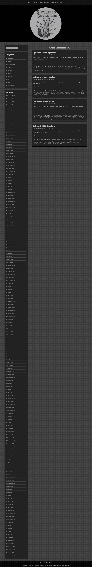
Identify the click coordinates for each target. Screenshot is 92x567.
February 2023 (11, 156)
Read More (36, 62)
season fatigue (49, 69)
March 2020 (10, 262)
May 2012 (9, 531)
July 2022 (9, 177)
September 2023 (11, 135)
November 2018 (11, 310)
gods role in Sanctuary (54, 139)
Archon (59, 66)
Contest (9, 61)
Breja (69, 66)
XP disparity (50, 143)
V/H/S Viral (74, 69)
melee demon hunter (47, 141)
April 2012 (10, 534)
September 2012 (11, 519)
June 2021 (9, 217)
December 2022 (11, 162)
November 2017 (11, 347)
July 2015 (9, 416)
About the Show (32, 2)
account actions (53, 66)
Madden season (68, 92)
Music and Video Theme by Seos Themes (59, 565)
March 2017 (10, 365)
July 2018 (9, 322)
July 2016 (9, 383)
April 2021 (10, 223)
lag (63, 92)
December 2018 (11, 307)
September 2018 (11, 316)
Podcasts (9, 76)
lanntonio (63, 67)
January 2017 (10, 368)
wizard (49, 119)
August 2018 (10, 319)
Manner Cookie (38, 117)
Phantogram (42, 93)
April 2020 (10, 259)
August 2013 (10, 486)
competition (74, 90)
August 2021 (10, 210)
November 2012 (11, 513)
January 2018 (10, 341)
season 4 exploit (65, 117)
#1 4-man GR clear (54, 115)
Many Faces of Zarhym (57, 2)
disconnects (80, 90)
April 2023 (10, 150)
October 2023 (10, 132)
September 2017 (11, 353)
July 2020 (9, 250)
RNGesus (79, 141)
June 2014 (9, 456)
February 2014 (11, 468)
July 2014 (9, 453)
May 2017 (9, 359)
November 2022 (11, 165)
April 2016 (10, 392)
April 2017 (10, 362)
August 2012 (10, 522)
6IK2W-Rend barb (63, 115)
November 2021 (11, 201)
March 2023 (10, 153)
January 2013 (10, 507)
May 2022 (9, 183)
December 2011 (11, 546)
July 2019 (9, 286)
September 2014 (11, 447)
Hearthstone (59, 116)
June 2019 (9, 289)
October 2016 (10, 374)
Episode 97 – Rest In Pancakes (44, 77)
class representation (76, 66)
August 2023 (10, 138)
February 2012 (10, 540)
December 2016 (11, 371)
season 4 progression (44, 142)
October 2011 (10, 552)
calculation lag (66, 90)
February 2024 (11, 120)
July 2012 (9, 525)
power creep (52, 117)
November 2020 (11, 238)
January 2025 (10, 98)
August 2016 (10, 380)
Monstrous (36, 69)
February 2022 (11, 192)
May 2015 (9, 422)
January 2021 (10, 232)
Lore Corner (10, 70)
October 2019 (10, 277)
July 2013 (9, 489)
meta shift (77, 67)
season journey (73, 117)
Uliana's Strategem (74, 142)
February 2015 (10, 431)
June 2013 (9, 492)
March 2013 (10, 501)
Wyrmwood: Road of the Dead (59, 119)
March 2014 (10, 465)
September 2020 (11, 244)
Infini (80, 116)
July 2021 (9, 213)
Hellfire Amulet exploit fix (54, 67)
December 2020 (11, 235)
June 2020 (9, 253)
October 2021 (10, 204)
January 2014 (10, 471)
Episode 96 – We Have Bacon (43, 101)
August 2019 (10, 283)
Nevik (41, 69)
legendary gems (74, 139)
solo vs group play (59, 93)
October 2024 (10, 101)
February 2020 (11, 265)
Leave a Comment (42, 94)
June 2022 (9, 180)
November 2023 (11, 129)
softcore (53, 93)
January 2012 (10, 543)
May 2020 (9, 256)
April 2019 (10, 295)
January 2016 (10, 401)
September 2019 (11, 280)
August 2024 (10, 104)
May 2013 (9, 495)
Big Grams (56, 90)
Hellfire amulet (67, 116)
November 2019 (11, 274)
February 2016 (11, 398)
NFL (45, 69)
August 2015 (10, 413)
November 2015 (11, 404)
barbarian (64, 66)
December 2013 (11, 474)
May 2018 (9, 328)
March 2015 (10, 428)
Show (42, 66)
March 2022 (10, 189)
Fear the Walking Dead (40, 92)
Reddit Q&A (74, 141)
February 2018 (10, 338)
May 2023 (9, 147)
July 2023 (9, 141)
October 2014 (10, 443)
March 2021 (10, 226)
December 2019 (11, 271)
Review (9, 79)
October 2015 (10, 407)
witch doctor (80, 69)
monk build (59, 141)
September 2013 (11, 483)
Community (10, 58)
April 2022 (10, 186)
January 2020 (10, 268)
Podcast (9, 73)
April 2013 (10, 498)
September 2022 (11, 171)
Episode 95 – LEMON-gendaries (44, 126)
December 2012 (11, 510)
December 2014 (11, 437)
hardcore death (50, 92)
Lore (80, 139)
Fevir (45, 67)
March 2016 (10, 395)
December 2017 (11, 344)
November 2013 (11, 477)
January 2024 (10, 123)
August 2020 (10, 247)
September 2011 (11, 556)
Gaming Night (11, 64)
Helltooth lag (58, 92)
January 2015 (10, 434)
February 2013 (10, 504)
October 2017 (10, 350)
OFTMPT (68, 141)
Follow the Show (44, 2)
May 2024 (9, 114)
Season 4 (48, 93)
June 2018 (9, 325)
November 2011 (11, 549)
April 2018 (10, 331)
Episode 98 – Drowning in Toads (44, 53)
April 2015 (10, 425)
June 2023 (9, 144)
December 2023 (11, 126)
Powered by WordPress (46, 562)
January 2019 (10, 304)
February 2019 (11, 301)
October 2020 (10, 241)
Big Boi (51, 90)
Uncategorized (11, 85)
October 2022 (10, 168)
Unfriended (64, 69)
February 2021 (10, 229)
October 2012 (10, 516)
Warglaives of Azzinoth (40, 143)
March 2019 (10, 298)
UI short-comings (64, 142)
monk (82, 67)
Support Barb (57, 69)
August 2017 (10, 356)
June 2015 (9, 419)
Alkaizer (71, 115)
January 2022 (10, 195)
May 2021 (9, 220)
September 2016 (11, 377)
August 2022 (10, 174)
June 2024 (9, 111)
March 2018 (10, 334)
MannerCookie (70, 67)
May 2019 (9, 292)
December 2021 (11, 198)
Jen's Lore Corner (65, 139)
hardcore (53, 116)
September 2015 (11, 410)
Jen (53, 54)
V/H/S (68, 69)
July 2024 (9, 108)
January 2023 (10, 159)
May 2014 (9, 459)
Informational (11, 67)
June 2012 (9, 528)
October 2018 (10, 313)
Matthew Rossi (38, 141)
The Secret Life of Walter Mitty (73, 93)
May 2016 (9, 389)
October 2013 (10, 480)
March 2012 (10, 537)
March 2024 (10, 117)
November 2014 (11, 440)
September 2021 (11, 207)
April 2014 (10, 462)
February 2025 (11, 95)
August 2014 (10, 450)
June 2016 (9, 386)
